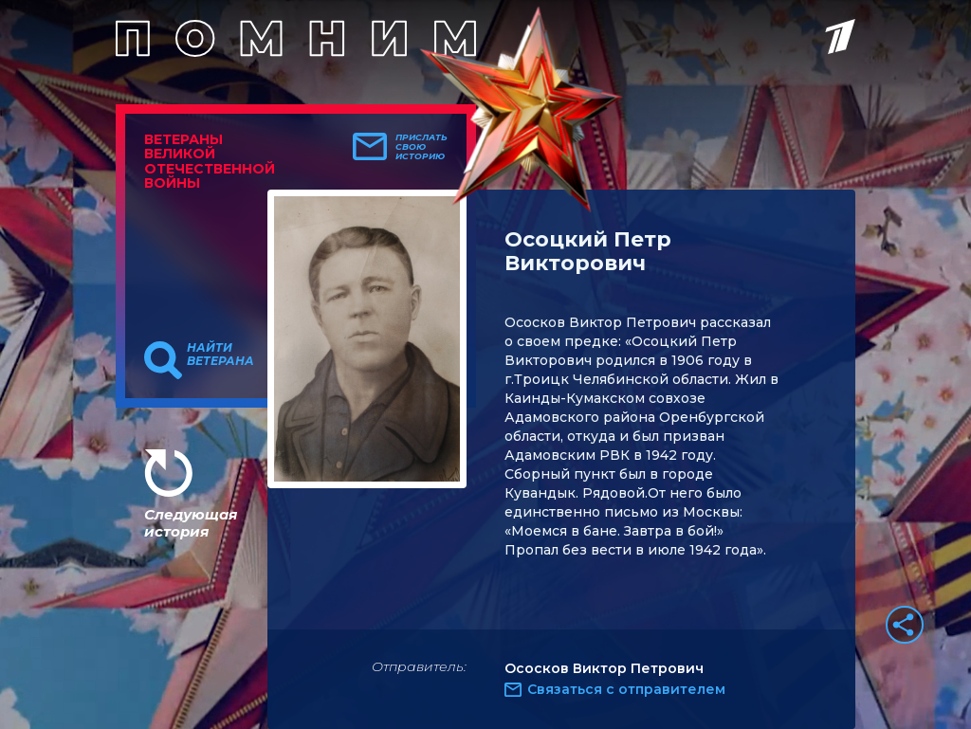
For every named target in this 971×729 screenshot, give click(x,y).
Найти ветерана (220, 354)
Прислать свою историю (421, 147)
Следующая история (190, 522)
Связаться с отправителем (626, 689)
